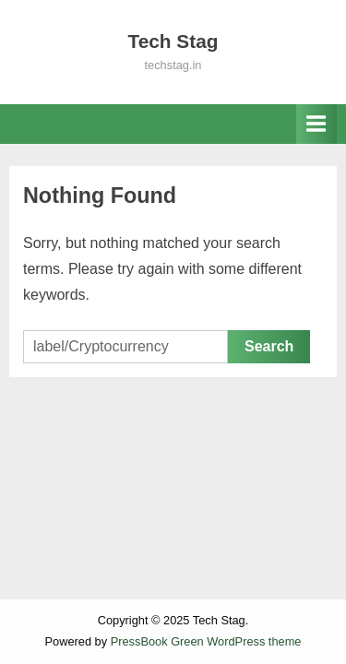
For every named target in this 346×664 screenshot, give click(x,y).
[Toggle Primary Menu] (316, 124)
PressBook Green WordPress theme (206, 641)
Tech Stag (173, 41)
